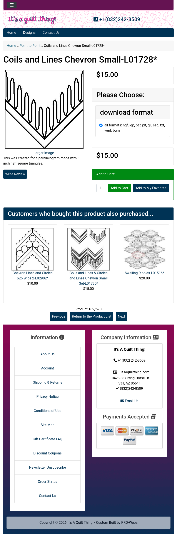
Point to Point (30, 46)
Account (47, 368)
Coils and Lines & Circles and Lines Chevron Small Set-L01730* (88, 278)
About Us (47, 354)
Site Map (47, 425)
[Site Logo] (32, 20)
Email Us (129, 401)
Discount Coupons (47, 453)
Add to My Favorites (151, 188)
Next (121, 316)
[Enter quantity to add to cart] (102, 188)
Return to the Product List (91, 316)
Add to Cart (119, 188)
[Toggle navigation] (12, 5)
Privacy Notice (47, 397)
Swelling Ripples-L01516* (144, 273)
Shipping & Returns (47, 382)
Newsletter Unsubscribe (47, 467)
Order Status (47, 482)
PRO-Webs (129, 522)
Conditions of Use (47, 411)
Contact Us (51, 33)
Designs (29, 33)
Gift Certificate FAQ (47, 439)
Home (11, 33)
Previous (58, 316)
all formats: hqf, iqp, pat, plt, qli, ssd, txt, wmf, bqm (134, 128)
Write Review (15, 174)
